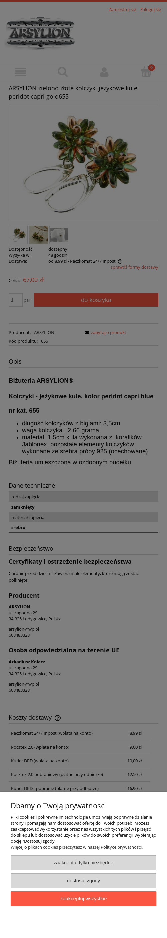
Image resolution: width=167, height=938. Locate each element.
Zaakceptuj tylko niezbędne (83, 862)
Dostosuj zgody (83, 880)
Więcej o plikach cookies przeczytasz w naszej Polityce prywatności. (77, 847)
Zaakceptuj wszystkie (83, 898)
